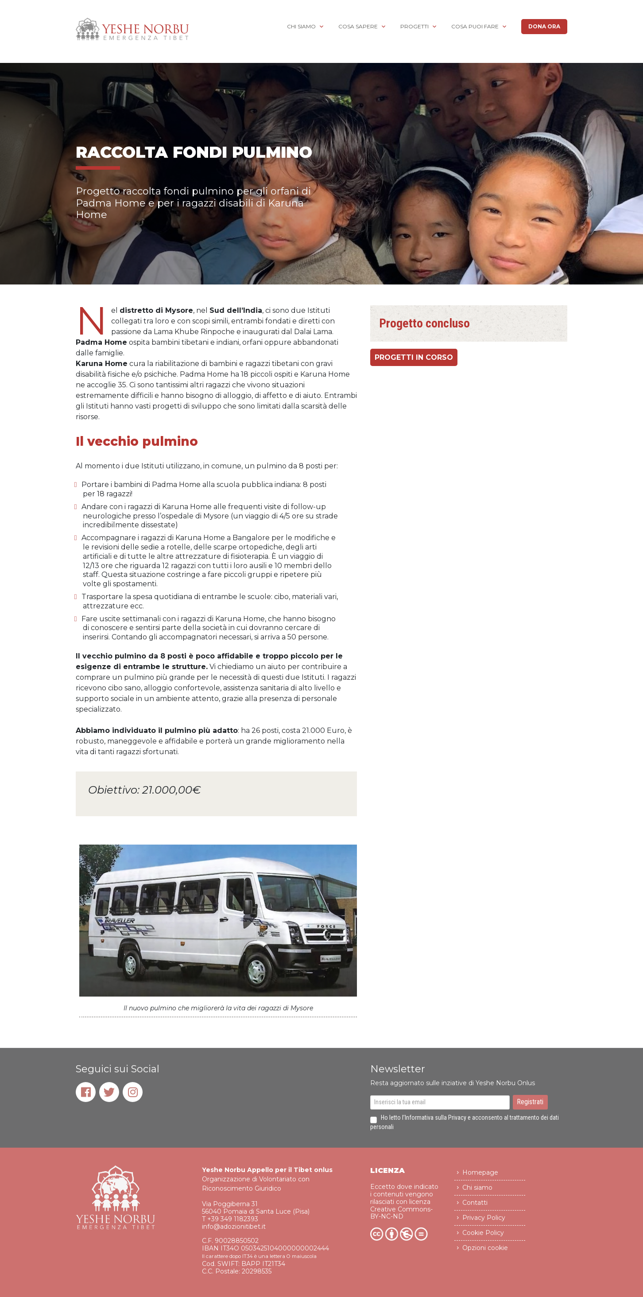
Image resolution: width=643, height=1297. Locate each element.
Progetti (414, 26)
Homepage (480, 1177)
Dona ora (544, 26)
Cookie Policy (483, 1238)
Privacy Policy (483, 1223)
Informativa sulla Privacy (435, 1122)
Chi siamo (301, 26)
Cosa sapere (358, 26)
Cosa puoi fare (475, 26)
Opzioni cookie (485, 1253)
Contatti (475, 1207)
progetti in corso (414, 358)
